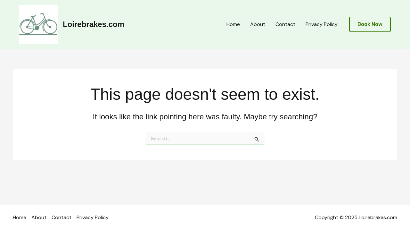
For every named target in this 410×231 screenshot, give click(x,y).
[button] (370, 24)
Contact (285, 24)
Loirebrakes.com (93, 24)
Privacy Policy (322, 24)
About (257, 24)
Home (233, 24)
